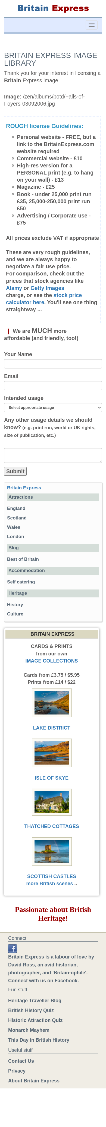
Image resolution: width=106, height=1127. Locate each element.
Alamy (14, 288)
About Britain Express (34, 1081)
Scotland (17, 518)
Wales (13, 527)
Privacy (17, 1071)
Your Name (18, 354)
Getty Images (47, 288)
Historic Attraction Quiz (35, 1020)
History (15, 604)
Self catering (21, 582)
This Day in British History (38, 1040)
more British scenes (49, 883)
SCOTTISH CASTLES (51, 876)
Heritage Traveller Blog (34, 1000)
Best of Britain (23, 559)
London (15, 536)
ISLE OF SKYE (51, 778)
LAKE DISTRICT (51, 728)
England (16, 508)
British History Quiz (31, 1010)
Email (11, 376)
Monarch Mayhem (28, 1030)
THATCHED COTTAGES (51, 826)
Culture (15, 614)
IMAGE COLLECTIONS (52, 661)
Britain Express (24, 487)
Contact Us (21, 1061)
